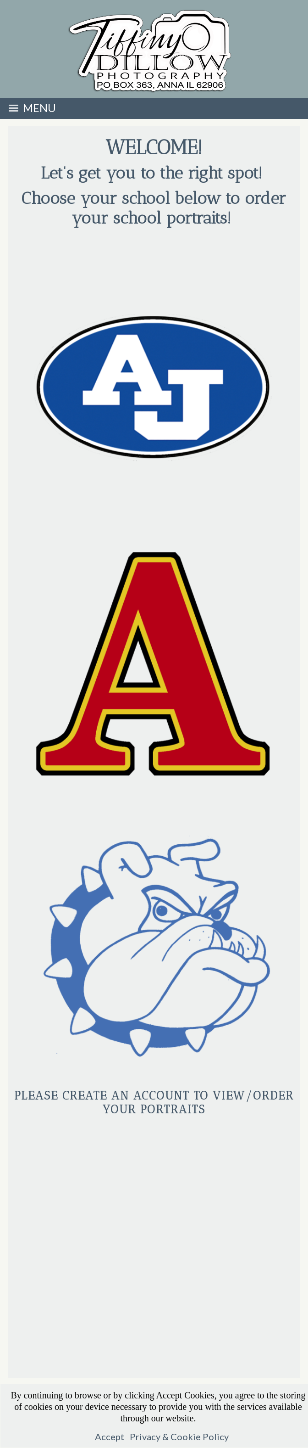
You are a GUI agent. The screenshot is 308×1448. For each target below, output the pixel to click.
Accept (109, 1436)
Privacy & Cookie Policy (179, 1436)
